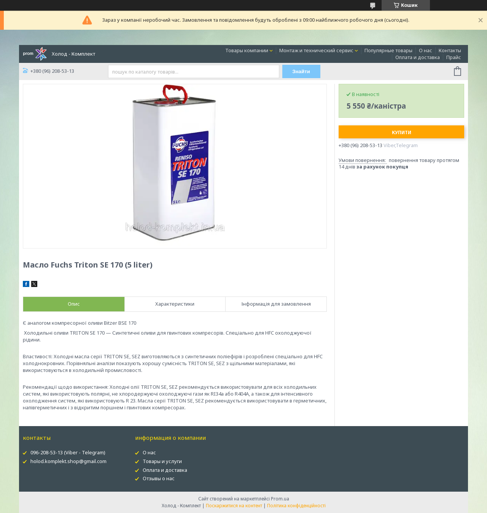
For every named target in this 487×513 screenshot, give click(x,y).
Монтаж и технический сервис (316, 50)
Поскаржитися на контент (234, 505)
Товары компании (246, 50)
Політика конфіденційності (296, 505)
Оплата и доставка (417, 57)
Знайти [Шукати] (301, 71)
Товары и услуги (162, 461)
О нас (425, 50)
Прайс (453, 57)
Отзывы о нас (159, 478)
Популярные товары (388, 50)
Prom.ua (280, 498)
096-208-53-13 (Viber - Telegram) (67, 452)
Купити (401, 132)
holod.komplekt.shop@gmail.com (68, 461)
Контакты (450, 50)
